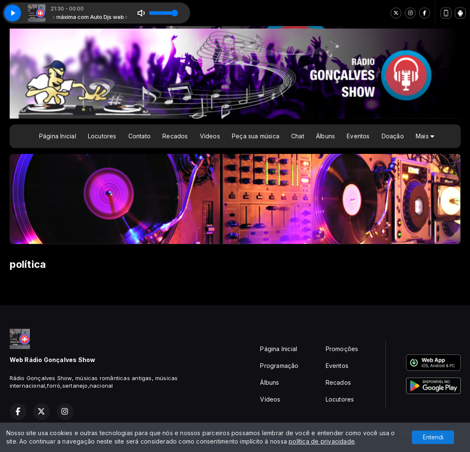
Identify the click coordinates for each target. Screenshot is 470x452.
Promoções (342, 348)
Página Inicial (57, 136)
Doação (393, 136)
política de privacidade (322, 441)
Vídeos (210, 136)
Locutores (102, 136)
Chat (297, 136)
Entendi (433, 437)
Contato (139, 136)
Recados (175, 136)
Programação (279, 365)
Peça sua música (255, 136)
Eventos (358, 136)
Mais (425, 136)
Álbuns (325, 136)
